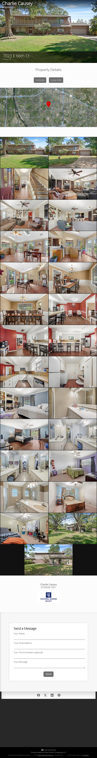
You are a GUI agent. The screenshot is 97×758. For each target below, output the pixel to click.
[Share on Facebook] (38, 695)
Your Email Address (23, 643)
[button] (48, 107)
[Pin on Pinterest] (59, 695)
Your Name (19, 633)
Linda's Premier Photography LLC (45, 755)
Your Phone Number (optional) (28, 652)
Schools (40, 80)
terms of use (86, 755)
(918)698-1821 (9, 7)
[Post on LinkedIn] (52, 695)
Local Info (56, 80)
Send (49, 674)
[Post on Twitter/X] (45, 695)
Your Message (20, 661)
